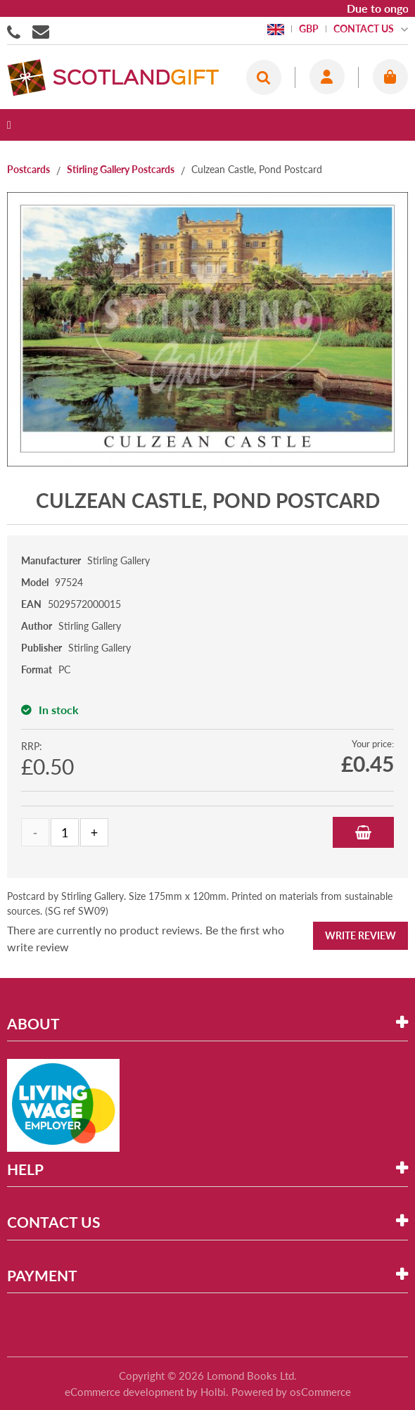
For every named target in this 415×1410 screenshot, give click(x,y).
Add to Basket (363, 832)
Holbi (213, 1391)
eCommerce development (124, 1391)
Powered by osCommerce (291, 1391)
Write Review (360, 935)
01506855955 (16, 31)
